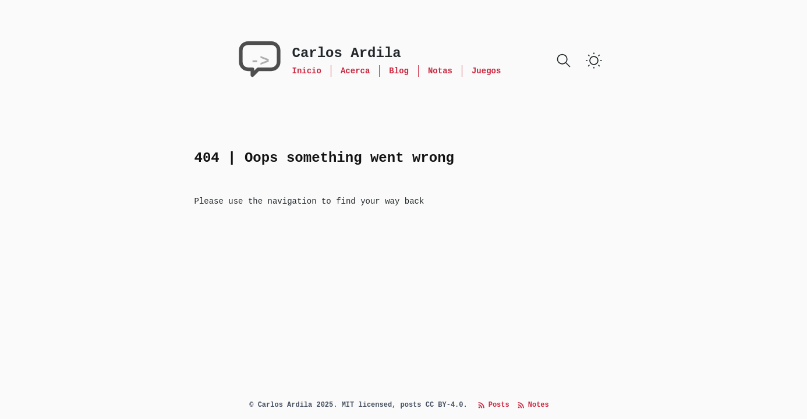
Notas (440, 71)
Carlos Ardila (346, 53)
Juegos (486, 71)
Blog (399, 71)
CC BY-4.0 (444, 405)
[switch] (593, 60)
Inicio (306, 71)
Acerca (355, 71)
